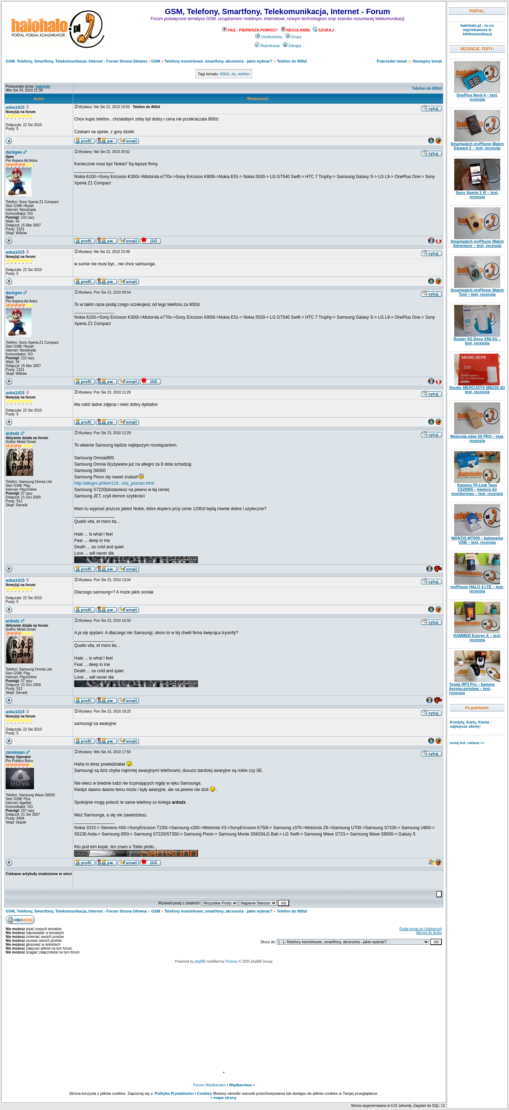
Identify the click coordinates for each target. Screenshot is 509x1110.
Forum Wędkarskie (209, 1085)
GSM (155, 61)
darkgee (14, 152)
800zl (224, 74)
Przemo (232, 961)
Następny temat (427, 61)
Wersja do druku (429, 933)
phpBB (200, 961)
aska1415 (15, 107)
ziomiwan (15, 752)
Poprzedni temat (392, 61)
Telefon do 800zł (292, 61)
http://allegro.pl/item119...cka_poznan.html (114, 483)
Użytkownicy (269, 37)
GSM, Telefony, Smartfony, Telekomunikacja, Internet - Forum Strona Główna (76, 61)
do (234, 74)
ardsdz (12, 433)
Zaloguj (292, 45)
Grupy (294, 37)
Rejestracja (267, 45)
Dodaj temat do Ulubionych (420, 929)
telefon (244, 74)
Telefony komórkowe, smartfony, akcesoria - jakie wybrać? (218, 61)
